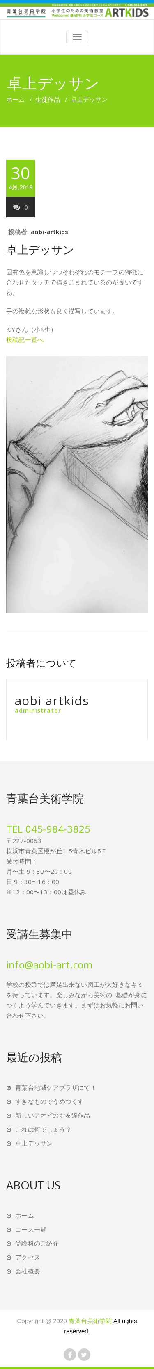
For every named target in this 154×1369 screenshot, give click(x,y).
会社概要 (27, 1271)
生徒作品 (47, 99)
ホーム (15, 99)
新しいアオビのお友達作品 (52, 1115)
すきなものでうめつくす (49, 1101)
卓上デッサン (40, 249)
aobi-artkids (49, 232)
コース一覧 (30, 1229)
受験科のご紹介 (37, 1243)
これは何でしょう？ (43, 1129)
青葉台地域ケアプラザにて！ (56, 1087)
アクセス (27, 1257)
